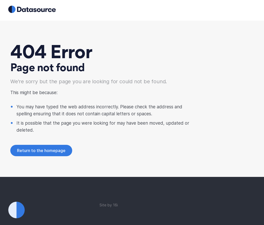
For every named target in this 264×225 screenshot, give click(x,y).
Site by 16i (109, 205)
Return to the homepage (41, 150)
